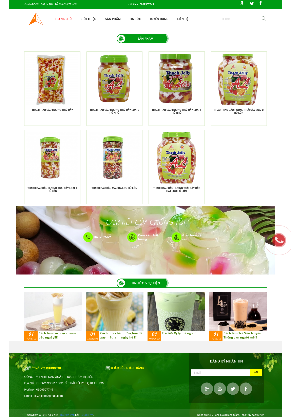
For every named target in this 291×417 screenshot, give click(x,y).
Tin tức (135, 19)
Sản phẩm (113, 19)
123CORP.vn (86, 415)
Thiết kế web (67, 415)
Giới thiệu (88, 19)
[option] (53, 316)
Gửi (256, 372)
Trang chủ (63, 19)
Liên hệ (182, 19)
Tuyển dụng (159, 19)
